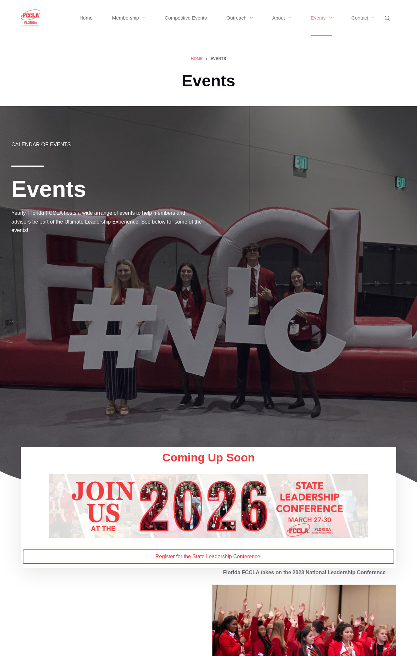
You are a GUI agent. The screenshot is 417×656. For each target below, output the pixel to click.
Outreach (240, 18)
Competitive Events (186, 18)
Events (323, 18)
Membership (130, 18)
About (283, 18)
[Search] (387, 18)
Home (86, 18)
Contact (364, 18)
